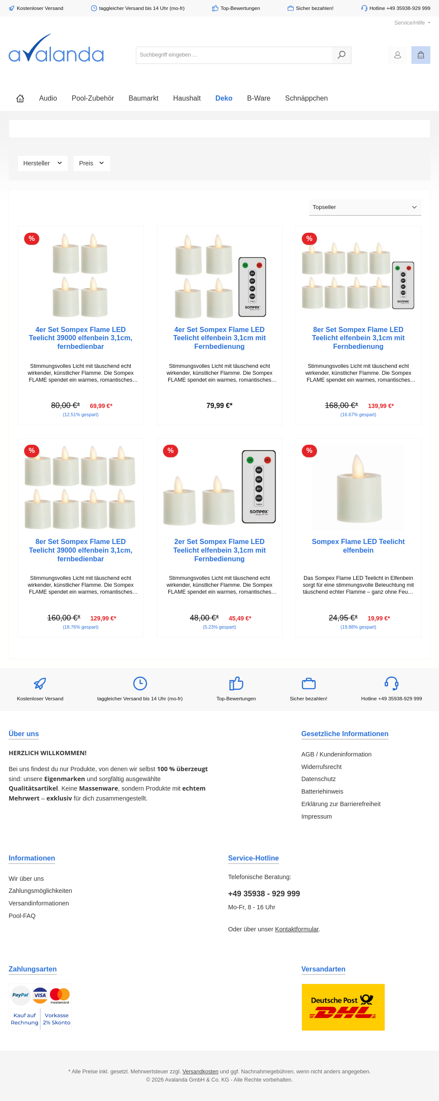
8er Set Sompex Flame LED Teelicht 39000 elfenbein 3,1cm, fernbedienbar (80, 550)
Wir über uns (26, 878)
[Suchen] (341, 55)
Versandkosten (200, 1072)
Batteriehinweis (322, 791)
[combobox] (234, 55)
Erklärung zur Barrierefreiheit (341, 803)
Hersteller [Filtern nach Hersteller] (43, 163)
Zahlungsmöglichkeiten (40, 890)
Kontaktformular (297, 929)
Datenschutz (318, 778)
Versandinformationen (39, 903)
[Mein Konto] (397, 55)
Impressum (316, 816)
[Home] (20, 98)
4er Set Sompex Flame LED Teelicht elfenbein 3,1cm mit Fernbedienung (219, 338)
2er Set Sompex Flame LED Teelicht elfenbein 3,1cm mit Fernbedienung (219, 550)
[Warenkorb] (420, 55)
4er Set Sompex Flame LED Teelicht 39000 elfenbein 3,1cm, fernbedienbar (80, 338)
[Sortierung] (365, 207)
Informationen (32, 858)
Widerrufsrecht (321, 766)
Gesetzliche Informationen (345, 733)
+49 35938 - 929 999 (264, 893)
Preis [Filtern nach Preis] (92, 163)
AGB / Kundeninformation (336, 754)
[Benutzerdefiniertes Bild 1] (40, 1007)
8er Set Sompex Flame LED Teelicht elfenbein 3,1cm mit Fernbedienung (358, 338)
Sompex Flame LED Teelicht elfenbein (358, 546)
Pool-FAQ (22, 915)
